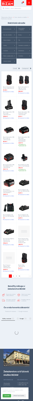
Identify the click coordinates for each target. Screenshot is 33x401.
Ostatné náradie (7, 61)
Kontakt (6, 366)
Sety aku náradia (7, 35)
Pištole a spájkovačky (8, 56)
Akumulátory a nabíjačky (21, 29)
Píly (19, 40)
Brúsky (20, 35)
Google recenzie (23, 311)
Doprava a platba (9, 361)
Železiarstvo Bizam (6, 17)
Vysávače (5, 50)
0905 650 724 (22, 358)
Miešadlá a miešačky (23, 45)
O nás (5, 363)
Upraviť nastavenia (18, 395)
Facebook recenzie (10, 311)
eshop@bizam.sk (23, 356)
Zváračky (20, 56)
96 (19, 276)
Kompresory (21, 50)
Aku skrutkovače (7, 29)
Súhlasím (6, 395)
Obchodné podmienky (7, 357)
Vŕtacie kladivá (6, 40)
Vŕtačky (5, 45)
